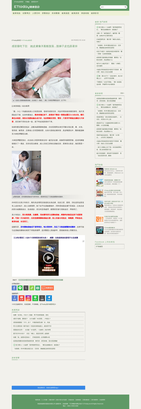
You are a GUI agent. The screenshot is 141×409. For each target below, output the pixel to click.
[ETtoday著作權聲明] (47, 304)
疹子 (60, 280)
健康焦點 (17, 13)
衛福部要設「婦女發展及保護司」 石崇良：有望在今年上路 (109, 118)
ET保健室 (99, 246)
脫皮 (56, 280)
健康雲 (27, 7)
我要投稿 (37, 400)
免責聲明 (102, 400)
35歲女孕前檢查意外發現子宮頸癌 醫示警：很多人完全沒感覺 (109, 71)
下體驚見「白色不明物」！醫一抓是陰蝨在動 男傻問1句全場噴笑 (109, 83)
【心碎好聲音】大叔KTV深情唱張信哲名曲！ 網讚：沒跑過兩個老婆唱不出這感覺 (45, 238)
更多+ (122, 93)
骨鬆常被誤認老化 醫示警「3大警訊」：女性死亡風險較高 (108, 136)
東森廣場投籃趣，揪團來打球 (112, 180)
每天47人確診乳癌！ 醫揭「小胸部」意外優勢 (109, 65)
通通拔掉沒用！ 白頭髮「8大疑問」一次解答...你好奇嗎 (32, 330)
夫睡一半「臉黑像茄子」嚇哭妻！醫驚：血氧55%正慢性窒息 (108, 34)
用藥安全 (50, 280)
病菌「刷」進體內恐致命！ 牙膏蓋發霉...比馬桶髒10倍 (31, 337)
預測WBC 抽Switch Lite (110, 169)
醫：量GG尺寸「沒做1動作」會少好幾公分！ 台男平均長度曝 (109, 77)
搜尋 (125, 7)
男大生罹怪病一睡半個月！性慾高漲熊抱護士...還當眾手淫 (32, 326)
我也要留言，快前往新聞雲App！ (48, 387)
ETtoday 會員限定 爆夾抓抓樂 (112, 190)
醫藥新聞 (22, 280)
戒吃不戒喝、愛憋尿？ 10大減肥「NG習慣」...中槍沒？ (32, 318)
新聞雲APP (34, 2)
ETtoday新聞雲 (18, 2)
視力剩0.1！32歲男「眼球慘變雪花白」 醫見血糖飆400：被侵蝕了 (36, 345)
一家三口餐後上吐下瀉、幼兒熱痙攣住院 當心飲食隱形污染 (109, 148)
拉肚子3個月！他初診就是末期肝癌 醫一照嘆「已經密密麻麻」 (109, 53)
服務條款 (78, 400)
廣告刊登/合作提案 (61, 400)
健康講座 (75, 13)
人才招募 (44, 400)
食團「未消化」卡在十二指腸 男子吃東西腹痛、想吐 (31, 315)
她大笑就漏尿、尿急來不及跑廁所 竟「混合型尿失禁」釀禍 (109, 154)
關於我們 (52, 400)
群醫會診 (46, 13)
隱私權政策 (86, 400)
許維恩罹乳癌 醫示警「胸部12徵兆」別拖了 (109, 40)
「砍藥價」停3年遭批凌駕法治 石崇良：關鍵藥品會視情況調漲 (34, 348)
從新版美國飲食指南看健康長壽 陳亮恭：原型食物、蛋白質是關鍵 (35, 341)
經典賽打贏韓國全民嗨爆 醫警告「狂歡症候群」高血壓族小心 (109, 59)
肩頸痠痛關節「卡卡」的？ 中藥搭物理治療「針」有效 (31, 322)
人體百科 (36, 13)
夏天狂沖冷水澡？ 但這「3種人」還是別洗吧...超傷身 (31, 333)
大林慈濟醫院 (30, 280)
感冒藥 (38, 280)
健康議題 (66, 13)
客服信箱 (71, 400)
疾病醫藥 (56, 13)
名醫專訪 (26, 13)
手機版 (27, 2)
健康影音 (95, 13)
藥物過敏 (44, 280)
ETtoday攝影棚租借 (109, 227)
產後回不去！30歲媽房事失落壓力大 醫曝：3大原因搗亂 (109, 124)
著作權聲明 (95, 400)
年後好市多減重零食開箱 (111, 216)
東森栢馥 (85, 13)
